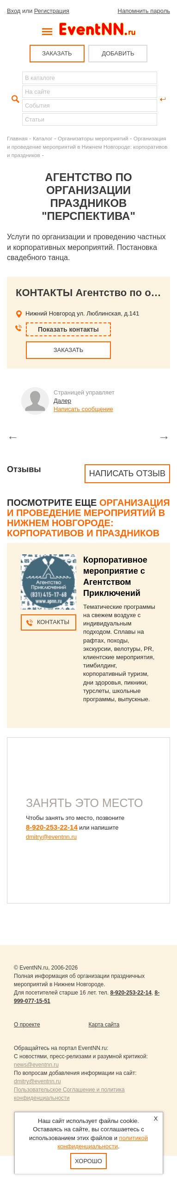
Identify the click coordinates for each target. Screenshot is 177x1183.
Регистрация (51, 10)
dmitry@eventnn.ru (51, 836)
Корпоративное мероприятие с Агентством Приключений (115, 576)
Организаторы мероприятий (93, 138)
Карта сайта (104, 1024)
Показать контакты (68, 329)
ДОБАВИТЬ (118, 53)
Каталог (43, 138)
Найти (14, 99)
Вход (13, 10)
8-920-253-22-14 (52, 827)
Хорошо (88, 1161)
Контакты (53, 622)
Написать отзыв (127, 473)
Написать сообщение (83, 409)
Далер (62, 400)
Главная (17, 138)
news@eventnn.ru (36, 1065)
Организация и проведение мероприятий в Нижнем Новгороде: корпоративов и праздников (87, 146)
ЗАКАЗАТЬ (57, 53)
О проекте (27, 1024)
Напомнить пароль (144, 10)
